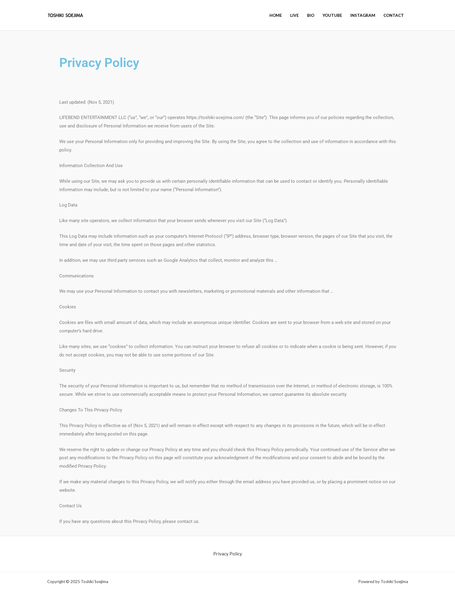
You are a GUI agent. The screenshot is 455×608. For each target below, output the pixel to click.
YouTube (332, 15)
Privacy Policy (227, 553)
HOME (275, 15)
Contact (393, 15)
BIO (310, 15)
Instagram (362, 15)
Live (294, 15)
